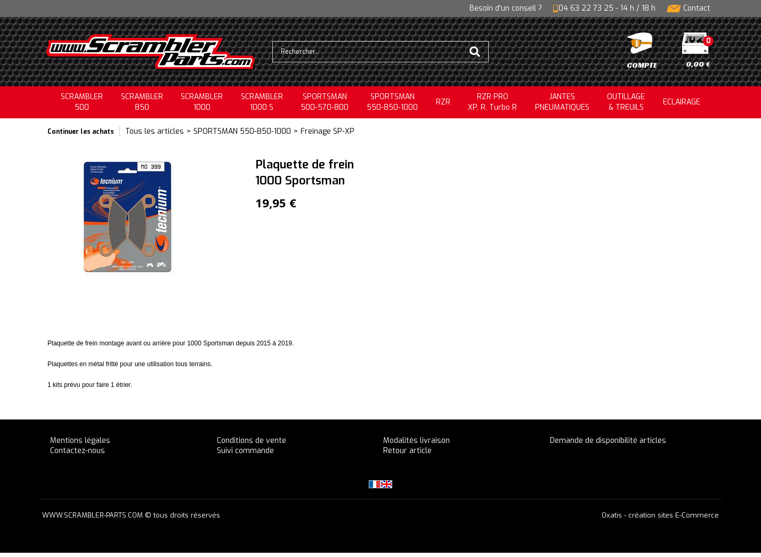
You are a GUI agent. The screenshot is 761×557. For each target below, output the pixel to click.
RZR (443, 102)
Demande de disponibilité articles (608, 440)
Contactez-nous (77, 451)
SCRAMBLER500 (82, 102)
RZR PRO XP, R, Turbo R (492, 102)
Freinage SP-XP (327, 131)
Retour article (407, 451)
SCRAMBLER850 (142, 102)
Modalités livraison (416, 440)
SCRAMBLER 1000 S (262, 102)
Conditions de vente (251, 440)
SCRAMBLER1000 (202, 102)
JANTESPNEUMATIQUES (562, 102)
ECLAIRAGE (681, 102)
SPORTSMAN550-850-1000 (392, 102)
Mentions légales (80, 440)
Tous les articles (154, 131)
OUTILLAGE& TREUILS (626, 102)
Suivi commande (245, 451)
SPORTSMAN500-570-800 (325, 102)
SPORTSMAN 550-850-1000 (242, 131)
